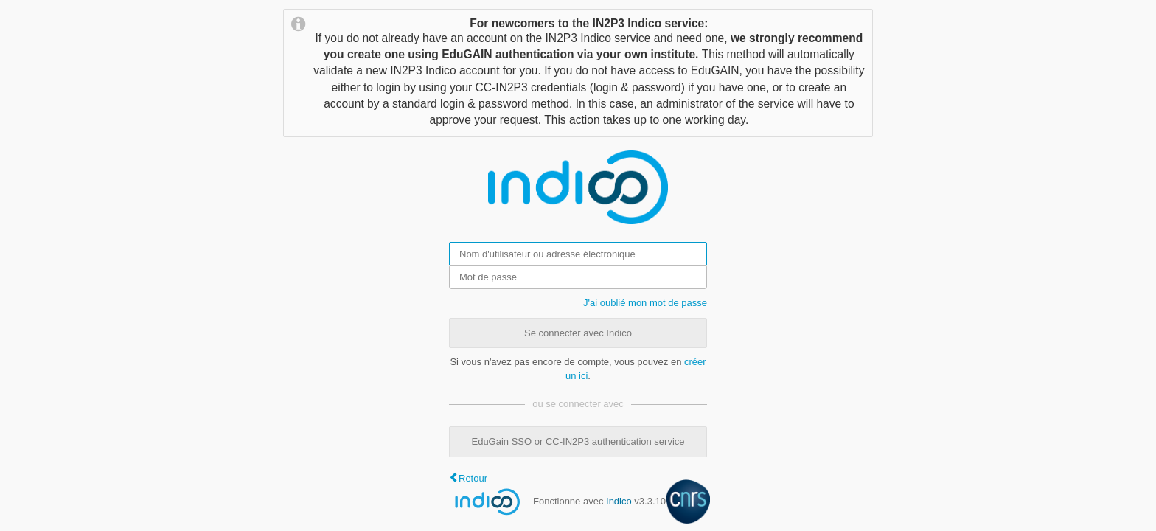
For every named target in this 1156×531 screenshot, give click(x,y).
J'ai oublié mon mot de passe (645, 302)
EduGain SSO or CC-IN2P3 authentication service (577, 441)
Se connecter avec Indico (578, 333)
